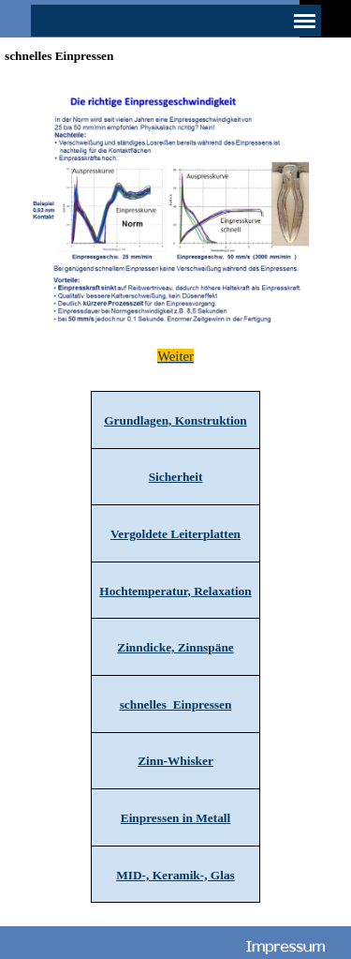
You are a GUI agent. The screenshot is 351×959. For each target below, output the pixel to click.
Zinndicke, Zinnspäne (175, 647)
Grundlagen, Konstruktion (175, 420)
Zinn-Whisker (175, 761)
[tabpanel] (175, 356)
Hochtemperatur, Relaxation (175, 591)
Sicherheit (176, 477)
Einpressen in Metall (176, 818)
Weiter (175, 356)
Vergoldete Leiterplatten (175, 534)
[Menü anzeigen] (305, 21)
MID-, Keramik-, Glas (175, 875)
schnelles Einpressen (176, 704)
